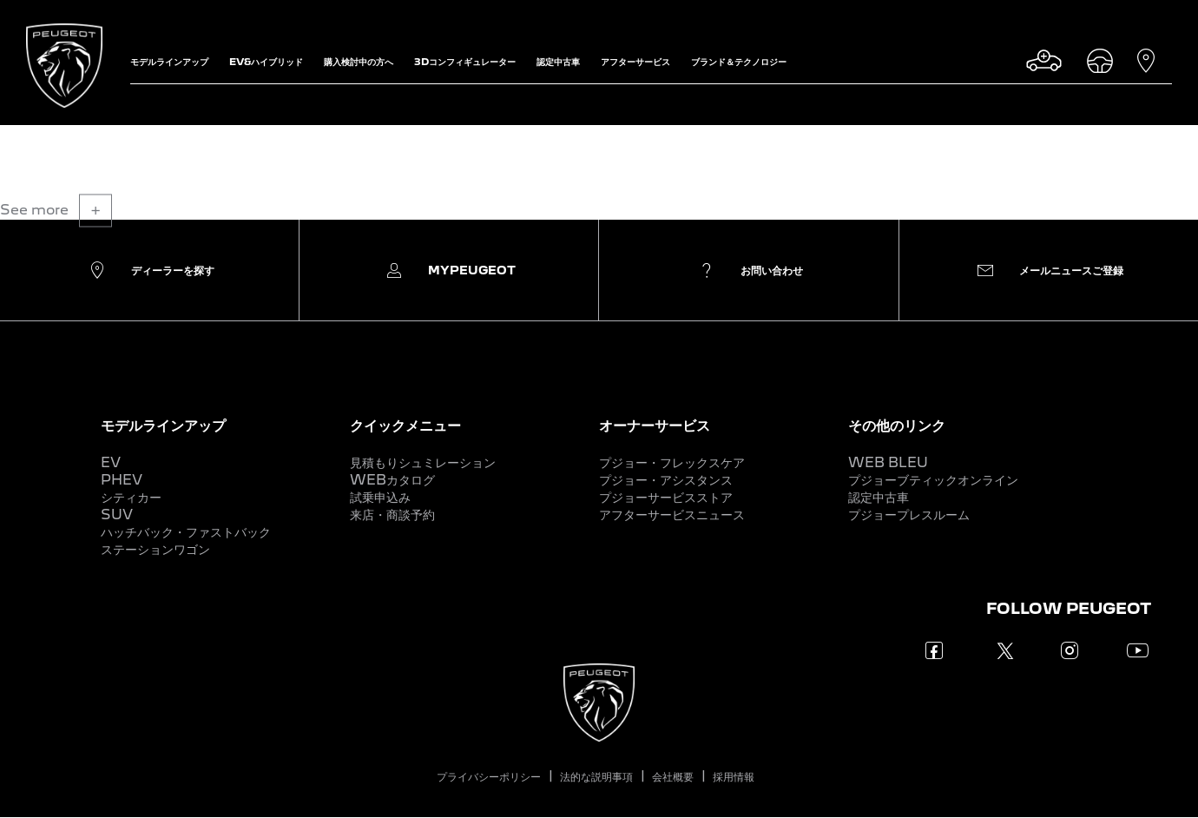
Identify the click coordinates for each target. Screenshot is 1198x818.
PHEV (121, 480)
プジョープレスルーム (909, 514)
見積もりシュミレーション (423, 462)
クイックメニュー (405, 425)
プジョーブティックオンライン (933, 480)
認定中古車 (878, 497)
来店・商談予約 (392, 514)
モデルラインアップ (163, 425)
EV (111, 462)
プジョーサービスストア (666, 497)
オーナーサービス (654, 425)
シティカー (131, 497)
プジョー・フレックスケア (672, 462)
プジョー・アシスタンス (666, 480)
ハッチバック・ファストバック (186, 532)
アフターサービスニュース (672, 514)
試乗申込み (380, 497)
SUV (117, 514)
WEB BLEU (888, 462)
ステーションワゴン (155, 549)
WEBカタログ (392, 480)
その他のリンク (896, 425)
